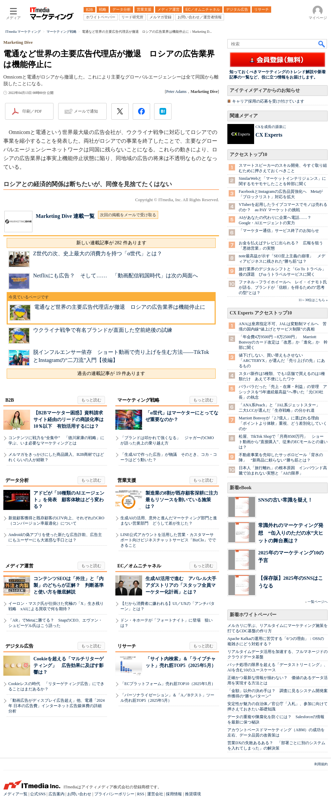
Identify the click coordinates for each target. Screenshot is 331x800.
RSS (140, 794)
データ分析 (17, 480)
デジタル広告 (19, 646)
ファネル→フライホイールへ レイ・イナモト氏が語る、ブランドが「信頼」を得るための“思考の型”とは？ (283, 287)
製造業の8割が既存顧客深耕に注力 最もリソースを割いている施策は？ (184, 500)
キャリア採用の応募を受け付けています (268, 101)
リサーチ (126, 646)
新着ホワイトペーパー (253, 614)
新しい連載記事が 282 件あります (111, 242)
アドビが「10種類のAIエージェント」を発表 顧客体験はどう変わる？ (68, 500)
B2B (9, 400)
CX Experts (268, 135)
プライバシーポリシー (114, 794)
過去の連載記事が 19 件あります (111, 373)
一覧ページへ (318, 602)
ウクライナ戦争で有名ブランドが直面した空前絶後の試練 (102, 330)
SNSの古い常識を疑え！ (285, 500)
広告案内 (56, 794)
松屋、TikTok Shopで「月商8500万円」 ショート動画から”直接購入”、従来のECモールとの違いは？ (283, 441)
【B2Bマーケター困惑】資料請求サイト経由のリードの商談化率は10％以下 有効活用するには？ (68, 419)
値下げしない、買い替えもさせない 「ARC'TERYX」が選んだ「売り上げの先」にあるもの (282, 360)
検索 (322, 43)
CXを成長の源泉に (270, 127)
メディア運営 (19, 565)
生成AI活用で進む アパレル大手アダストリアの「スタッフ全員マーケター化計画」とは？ (180, 585)
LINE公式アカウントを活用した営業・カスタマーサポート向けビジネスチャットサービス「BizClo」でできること (168, 540)
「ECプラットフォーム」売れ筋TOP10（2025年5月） (167, 683)
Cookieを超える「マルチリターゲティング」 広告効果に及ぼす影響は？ (68, 665)
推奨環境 (193, 794)
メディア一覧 (15, 794)
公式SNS (37, 794)
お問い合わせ (79, 794)
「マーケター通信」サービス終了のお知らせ (279, 230)
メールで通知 (86, 111)
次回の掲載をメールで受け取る (128, 215)
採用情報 (174, 794)
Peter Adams (176, 91)
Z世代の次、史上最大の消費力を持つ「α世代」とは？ (97, 253)
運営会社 (155, 794)
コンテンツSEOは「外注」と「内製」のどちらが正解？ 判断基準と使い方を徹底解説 (68, 585)
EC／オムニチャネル (139, 565)
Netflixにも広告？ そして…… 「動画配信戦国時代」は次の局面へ (115, 275)
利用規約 (321, 764)
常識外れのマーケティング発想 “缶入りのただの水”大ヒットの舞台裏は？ (290, 532)
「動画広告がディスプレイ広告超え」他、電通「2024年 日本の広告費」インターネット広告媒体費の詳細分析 (56, 705)
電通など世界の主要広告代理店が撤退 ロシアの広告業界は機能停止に (119, 307)
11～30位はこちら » (313, 300)
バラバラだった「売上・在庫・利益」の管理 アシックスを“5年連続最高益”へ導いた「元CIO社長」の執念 (283, 392)
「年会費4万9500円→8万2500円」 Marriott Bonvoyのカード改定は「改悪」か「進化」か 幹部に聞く (283, 342)
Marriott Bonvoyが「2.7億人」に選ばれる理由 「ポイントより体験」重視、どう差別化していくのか (283, 423)
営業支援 (126, 480)
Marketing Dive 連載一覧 (65, 216)
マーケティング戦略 (138, 400)
